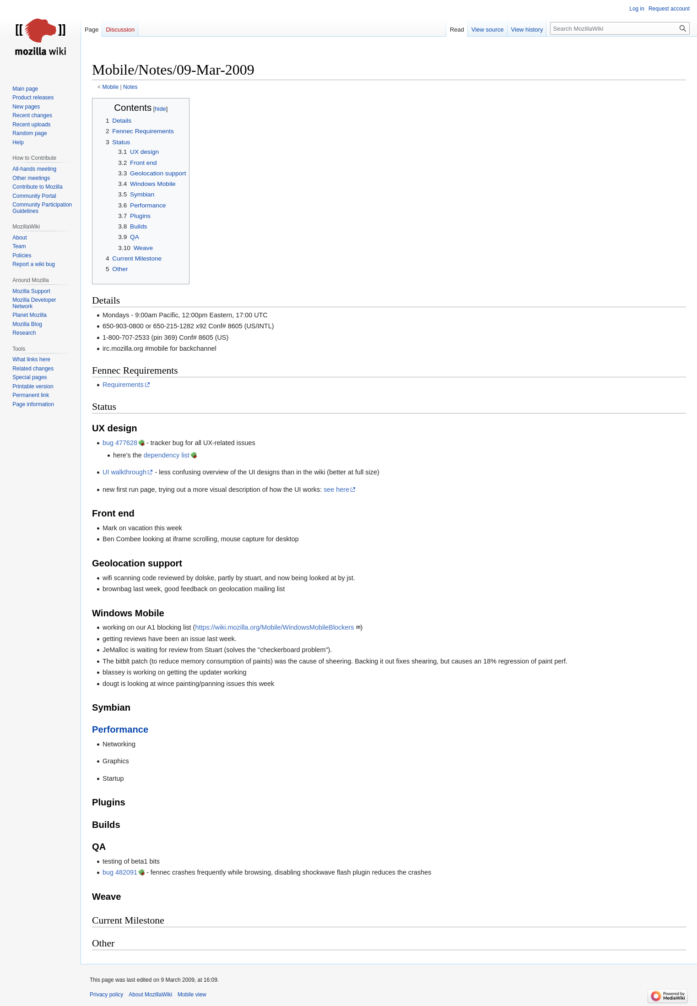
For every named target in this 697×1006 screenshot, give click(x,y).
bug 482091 (120, 872)
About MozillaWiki (150, 994)
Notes (130, 87)
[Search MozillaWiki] (620, 28)
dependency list (166, 455)
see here (336, 489)
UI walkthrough (124, 472)
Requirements (123, 384)
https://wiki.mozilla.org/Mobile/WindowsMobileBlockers (274, 627)
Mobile (111, 87)
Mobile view (192, 994)
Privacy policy (106, 994)
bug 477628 (120, 442)
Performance (120, 729)
